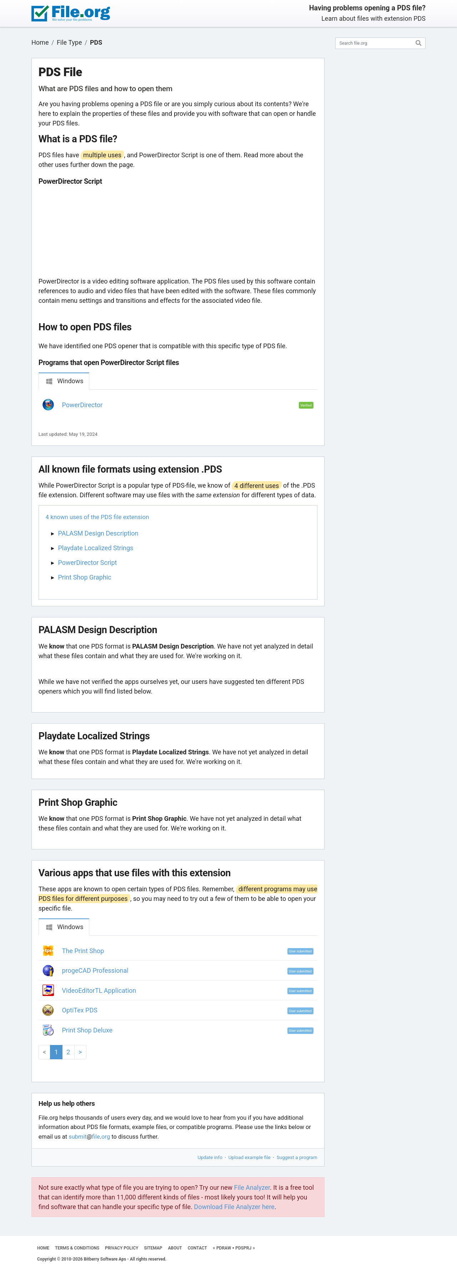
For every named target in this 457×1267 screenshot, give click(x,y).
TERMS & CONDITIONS (77, 1248)
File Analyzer (252, 1187)
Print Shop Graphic (84, 577)
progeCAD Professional (95, 970)
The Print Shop (83, 951)
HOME (43, 1248)
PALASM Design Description (98, 533)
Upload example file (249, 1157)
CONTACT (197, 1248)
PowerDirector (82, 405)
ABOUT (175, 1248)
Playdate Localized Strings (96, 548)
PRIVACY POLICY (121, 1248)
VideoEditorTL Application (99, 990)
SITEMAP (153, 1248)
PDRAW (223, 1248)
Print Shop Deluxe (87, 1030)
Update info (210, 1157)
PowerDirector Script (87, 562)
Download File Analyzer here (234, 1207)
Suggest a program (297, 1157)
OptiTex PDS (79, 1010)
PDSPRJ (243, 1248)
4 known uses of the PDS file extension (97, 517)
